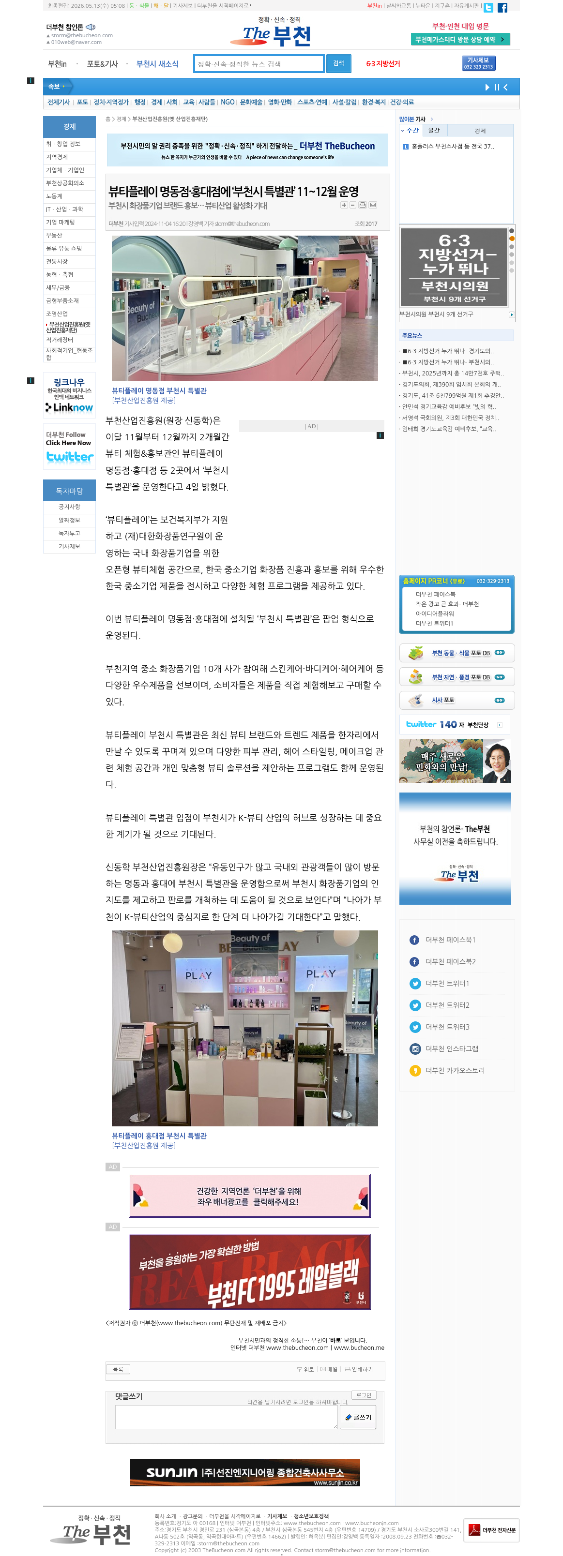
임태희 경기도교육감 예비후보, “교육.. (449, 429)
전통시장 (57, 262)
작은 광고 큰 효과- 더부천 (447, 604)
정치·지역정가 (111, 102)
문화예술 (251, 102)
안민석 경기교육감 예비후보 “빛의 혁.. (449, 407)
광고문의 (192, 1516)
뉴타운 (422, 6)
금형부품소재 (62, 301)
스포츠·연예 (312, 102)
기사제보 (183, 6)
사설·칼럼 (344, 102)
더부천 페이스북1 (451, 940)
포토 (82, 102)
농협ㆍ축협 (59, 275)
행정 (139, 102)
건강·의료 (402, 102)
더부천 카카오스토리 (455, 1070)
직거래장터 (59, 340)
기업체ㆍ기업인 (65, 170)
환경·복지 (374, 102)
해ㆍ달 (160, 6)
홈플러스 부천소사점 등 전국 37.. (449, 147)
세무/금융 (58, 288)
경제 (156, 102)
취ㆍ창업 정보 (63, 144)
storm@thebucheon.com (241, 224)
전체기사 (58, 102)
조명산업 (57, 314)
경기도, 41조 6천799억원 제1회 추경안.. (453, 396)
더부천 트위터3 (448, 1027)
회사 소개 (165, 1516)
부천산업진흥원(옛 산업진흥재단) (68, 327)
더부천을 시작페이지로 (224, 6)
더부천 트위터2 (448, 1005)
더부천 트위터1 (435, 624)
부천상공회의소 (65, 183)
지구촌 (442, 6)
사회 (172, 102)
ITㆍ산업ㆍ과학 (64, 209)
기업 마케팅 (60, 222)
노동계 (54, 196)
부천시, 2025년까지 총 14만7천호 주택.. (453, 373)
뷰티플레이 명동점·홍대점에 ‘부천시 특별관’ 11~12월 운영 (233, 192)
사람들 (206, 102)
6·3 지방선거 (383, 63)
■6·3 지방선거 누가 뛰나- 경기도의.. (448, 351)
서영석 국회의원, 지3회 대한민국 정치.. (451, 418)
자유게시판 (466, 6)
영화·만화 (279, 102)
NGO (227, 102)
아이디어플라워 (435, 614)
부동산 (54, 236)
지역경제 (57, 157)
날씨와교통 (398, 6)
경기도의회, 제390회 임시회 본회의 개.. (451, 385)
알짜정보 (69, 521)
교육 (188, 102)
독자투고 (69, 534)
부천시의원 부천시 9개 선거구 (436, 314)
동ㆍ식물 (139, 6)
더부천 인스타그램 (452, 1049)
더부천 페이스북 (436, 595)
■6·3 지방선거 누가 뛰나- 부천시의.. (448, 362)
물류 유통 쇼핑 (64, 249)
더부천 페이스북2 (451, 961)
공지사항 (69, 507)
